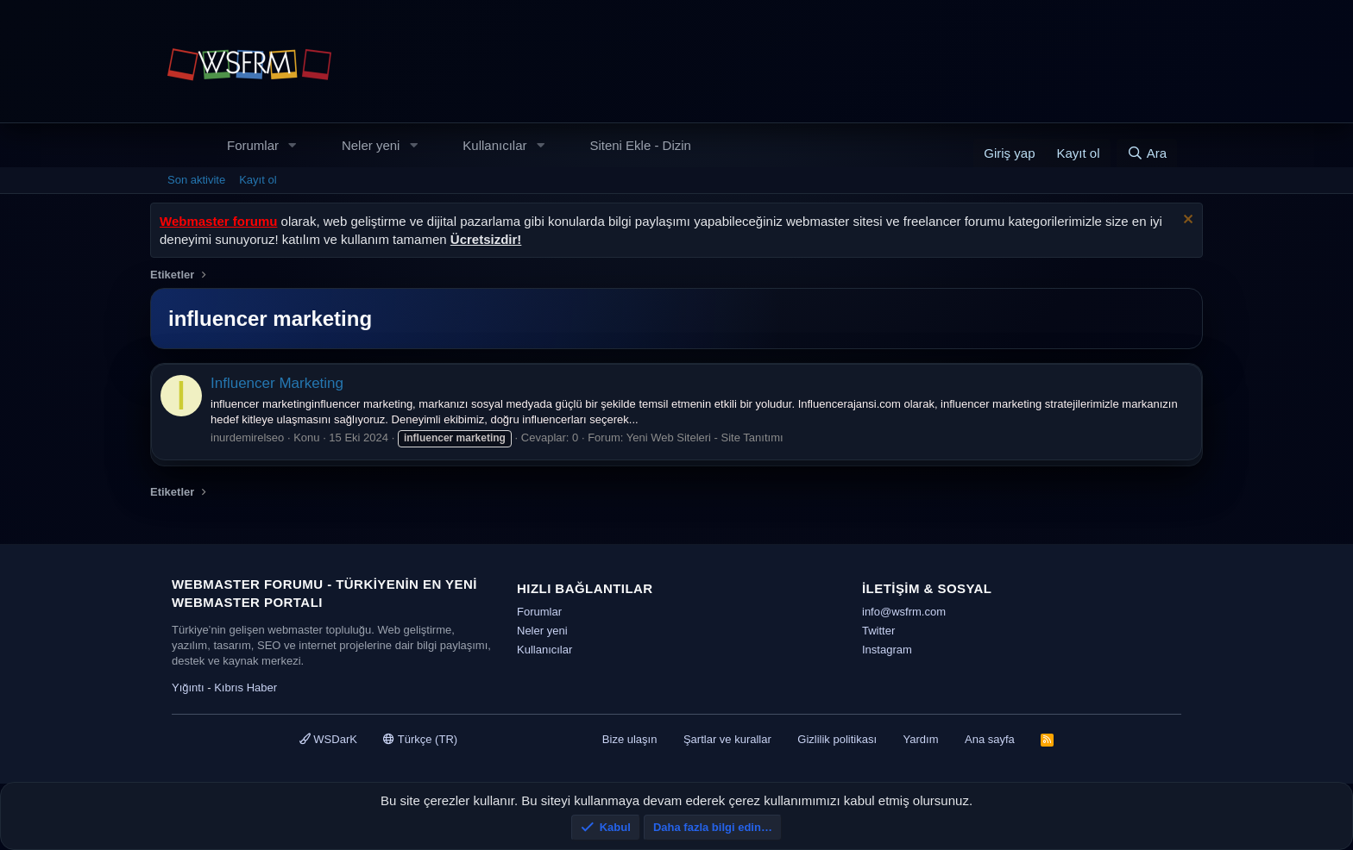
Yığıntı (188, 687)
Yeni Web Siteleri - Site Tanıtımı (704, 437)
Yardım (921, 739)
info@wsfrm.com (904, 611)
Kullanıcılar (494, 145)
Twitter (878, 630)
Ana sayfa (990, 739)
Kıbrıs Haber (245, 687)
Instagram (887, 649)
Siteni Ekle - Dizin (640, 145)
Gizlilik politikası (837, 739)
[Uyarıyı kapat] (1186, 221)
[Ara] (1147, 153)
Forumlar (253, 145)
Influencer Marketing (277, 383)
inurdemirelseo (247, 437)
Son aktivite (196, 179)
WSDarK (328, 739)
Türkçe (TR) (420, 739)
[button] (292, 145)
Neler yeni (371, 145)
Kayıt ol (257, 179)
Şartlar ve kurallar (727, 739)
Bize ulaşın (630, 739)
